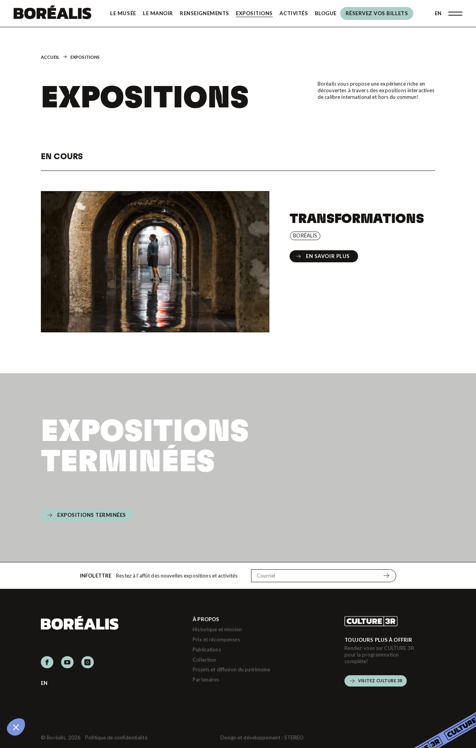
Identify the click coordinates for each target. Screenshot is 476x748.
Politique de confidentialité (116, 737)
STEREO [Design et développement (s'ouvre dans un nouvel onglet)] (294, 737)
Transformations (356, 218)
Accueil (50, 57)
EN (438, 13)
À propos (206, 619)
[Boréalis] (52, 13)
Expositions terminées (145, 444)
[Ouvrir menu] (455, 14)
